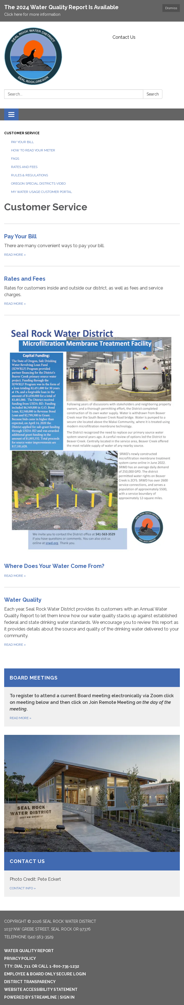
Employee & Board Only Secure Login (45, 974)
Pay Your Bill (22, 142)
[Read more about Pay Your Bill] (92, 245)
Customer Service (22, 133)
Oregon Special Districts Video (38, 183)
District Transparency (30, 982)
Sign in (67, 997)
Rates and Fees (24, 167)
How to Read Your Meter (33, 150)
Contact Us (124, 37)
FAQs (15, 159)
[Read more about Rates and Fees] (92, 290)
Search (153, 94)
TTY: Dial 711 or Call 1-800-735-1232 (41, 966)
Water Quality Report (29, 951)
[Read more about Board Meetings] (92, 697)
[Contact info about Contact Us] (92, 816)
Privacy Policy (20, 958)
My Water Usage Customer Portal (41, 192)
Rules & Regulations (29, 175)
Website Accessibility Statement (41, 989)
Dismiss (171, 8)
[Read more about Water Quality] (92, 621)
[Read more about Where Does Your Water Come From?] (92, 451)
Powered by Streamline (30, 997)
